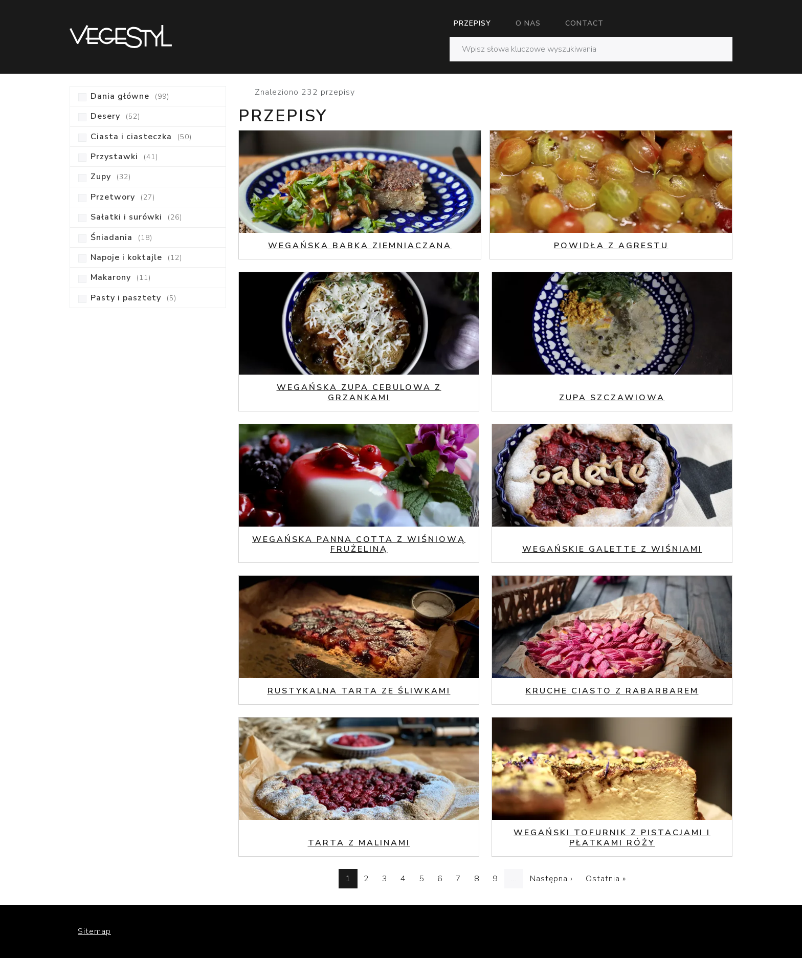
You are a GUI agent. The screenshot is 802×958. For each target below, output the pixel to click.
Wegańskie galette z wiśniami (612, 549)
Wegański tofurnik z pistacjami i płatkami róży (612, 837)
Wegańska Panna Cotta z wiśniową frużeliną (358, 544)
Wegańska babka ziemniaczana (360, 245)
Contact (584, 23)
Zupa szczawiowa (612, 397)
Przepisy (472, 23)
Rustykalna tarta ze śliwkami (359, 690)
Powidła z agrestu (611, 245)
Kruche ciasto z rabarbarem (612, 690)
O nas (528, 23)
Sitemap (94, 931)
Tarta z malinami (359, 842)
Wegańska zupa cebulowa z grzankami (359, 392)
